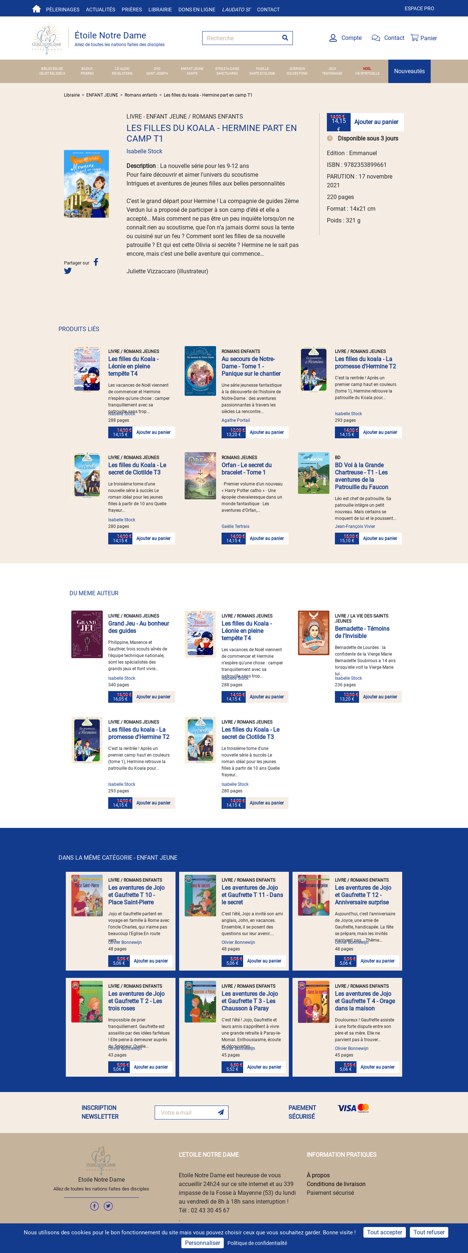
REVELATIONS (122, 73)
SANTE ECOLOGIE (262, 73)
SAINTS (192, 73)
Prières (132, 9)
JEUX (332, 69)
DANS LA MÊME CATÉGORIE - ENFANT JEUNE (117, 857)
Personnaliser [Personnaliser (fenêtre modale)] (202, 1242)
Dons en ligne (196, 9)
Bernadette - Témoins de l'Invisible (362, 632)
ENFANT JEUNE (192, 69)
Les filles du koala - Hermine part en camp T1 (208, 95)
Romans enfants (141, 95)
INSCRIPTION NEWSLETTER (100, 1112)
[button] (67, 184)
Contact (268, 9)
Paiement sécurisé (330, 1192)
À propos (318, 1175)
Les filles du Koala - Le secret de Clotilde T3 (137, 469)
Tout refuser (429, 1232)
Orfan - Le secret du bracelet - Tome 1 (247, 469)
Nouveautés (409, 71)
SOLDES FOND (297, 73)
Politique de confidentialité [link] (257, 1243)
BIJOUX (87, 69)
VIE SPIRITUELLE (367, 73)
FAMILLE (262, 69)
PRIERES (87, 73)
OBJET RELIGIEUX (52, 73)
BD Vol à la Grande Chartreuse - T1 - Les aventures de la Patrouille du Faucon (361, 476)
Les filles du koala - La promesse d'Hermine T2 (365, 363)
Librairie (160, 9)
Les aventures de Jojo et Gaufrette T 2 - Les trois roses (136, 1001)
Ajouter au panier (376, 122)
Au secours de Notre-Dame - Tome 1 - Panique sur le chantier (251, 366)
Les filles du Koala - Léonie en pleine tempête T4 (133, 366)
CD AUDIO (122, 69)
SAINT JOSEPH (157, 73)
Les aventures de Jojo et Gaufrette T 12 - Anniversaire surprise (363, 895)
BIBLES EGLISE (52, 69)
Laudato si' (236, 9)
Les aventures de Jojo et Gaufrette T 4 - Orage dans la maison (365, 1001)
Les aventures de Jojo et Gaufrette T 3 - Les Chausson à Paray (250, 1001)
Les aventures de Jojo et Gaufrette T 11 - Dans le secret (252, 895)
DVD (157, 69)
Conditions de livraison (336, 1184)
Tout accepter (384, 1232)
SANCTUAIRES (227, 73)
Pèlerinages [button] (62, 9)
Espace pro (419, 8)
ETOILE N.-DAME (227, 69)
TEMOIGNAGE (332, 73)
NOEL (367, 69)
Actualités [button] (100, 9)
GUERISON (297, 69)
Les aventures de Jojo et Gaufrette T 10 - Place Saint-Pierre (136, 895)
